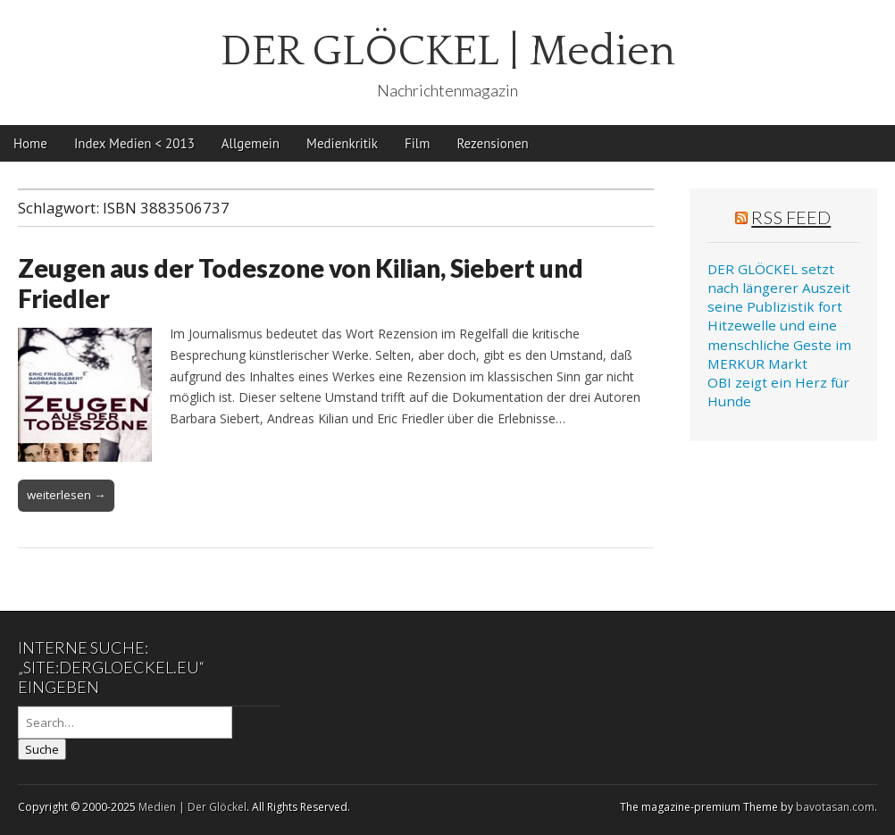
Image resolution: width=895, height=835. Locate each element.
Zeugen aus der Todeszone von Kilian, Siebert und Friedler (300, 283)
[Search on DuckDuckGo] (125, 722)
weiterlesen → (66, 495)
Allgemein (251, 143)
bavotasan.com (835, 806)
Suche (42, 749)
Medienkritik (342, 143)
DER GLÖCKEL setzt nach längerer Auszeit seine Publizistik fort (778, 288)
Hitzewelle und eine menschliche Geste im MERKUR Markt (779, 344)
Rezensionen (492, 143)
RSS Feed (791, 217)
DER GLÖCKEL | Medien (448, 51)
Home (30, 143)
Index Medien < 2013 (134, 143)
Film (417, 143)
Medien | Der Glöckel (192, 806)
